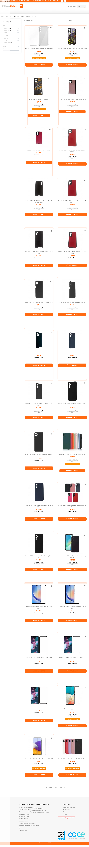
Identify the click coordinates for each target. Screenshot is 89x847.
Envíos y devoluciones (24, 807)
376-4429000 (39, 808)
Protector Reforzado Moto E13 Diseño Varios (39, 99)
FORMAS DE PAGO (26, 1)
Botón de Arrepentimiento (67, 818)
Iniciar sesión (66, 809)
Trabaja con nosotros (24, 814)
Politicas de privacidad (24, 809)
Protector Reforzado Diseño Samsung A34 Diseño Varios (39, 48)
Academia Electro (23, 818)
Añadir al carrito (39, 64)
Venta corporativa (23, 821)
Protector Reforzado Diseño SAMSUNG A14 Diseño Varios (72, 48)
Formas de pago (23, 830)
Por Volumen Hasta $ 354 (72, 719)
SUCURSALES (6, 1)
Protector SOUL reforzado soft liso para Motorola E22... (72, 302)
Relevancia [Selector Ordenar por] (76, 21)
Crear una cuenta (67, 812)
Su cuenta (66, 804)
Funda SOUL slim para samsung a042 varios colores (72, 99)
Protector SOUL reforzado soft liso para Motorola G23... (39, 302)
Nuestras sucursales (24, 816)
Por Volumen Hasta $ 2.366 (72, 768)
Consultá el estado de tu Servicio (27, 823)
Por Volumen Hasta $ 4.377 (72, 463)
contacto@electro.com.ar (42, 812)
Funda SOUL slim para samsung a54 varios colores (39, 150)
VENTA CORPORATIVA (54, 1)
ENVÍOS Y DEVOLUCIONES (39, 1)
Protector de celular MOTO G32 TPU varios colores (72, 454)
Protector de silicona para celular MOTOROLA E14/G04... (39, 708)
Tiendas (65, 814)
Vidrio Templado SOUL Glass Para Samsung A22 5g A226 (39, 758)
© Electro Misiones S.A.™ (44, 843)
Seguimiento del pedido (69, 807)
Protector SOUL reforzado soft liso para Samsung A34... (72, 353)
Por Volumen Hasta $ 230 (38, 58)
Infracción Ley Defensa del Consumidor (29, 825)
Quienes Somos (23, 828)
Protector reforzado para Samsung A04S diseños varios (72, 758)
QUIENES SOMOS (15, 1)
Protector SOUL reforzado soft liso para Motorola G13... (39, 353)
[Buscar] (37, 6)
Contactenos (22, 812)
